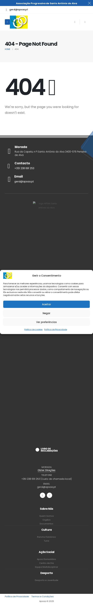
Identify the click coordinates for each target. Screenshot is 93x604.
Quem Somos (46, 516)
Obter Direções (46, 470)
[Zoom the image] (46, 449)
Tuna (46, 540)
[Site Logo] (19, 22)
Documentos (46, 523)
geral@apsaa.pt (46, 487)
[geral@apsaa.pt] (17, 9)
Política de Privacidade (55, 329)
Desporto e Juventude (46, 580)
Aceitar (46, 304)
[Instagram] (85, 22)
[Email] (46, 179)
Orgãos (46, 519)
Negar (46, 313)
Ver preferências (46, 322)
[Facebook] (75, 22)
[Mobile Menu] (7, 22)
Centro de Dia (46, 563)
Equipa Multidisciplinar (46, 567)
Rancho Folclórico (46, 537)
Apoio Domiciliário (46, 559)
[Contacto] (46, 166)
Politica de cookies (33, 329)
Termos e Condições (42, 596)
